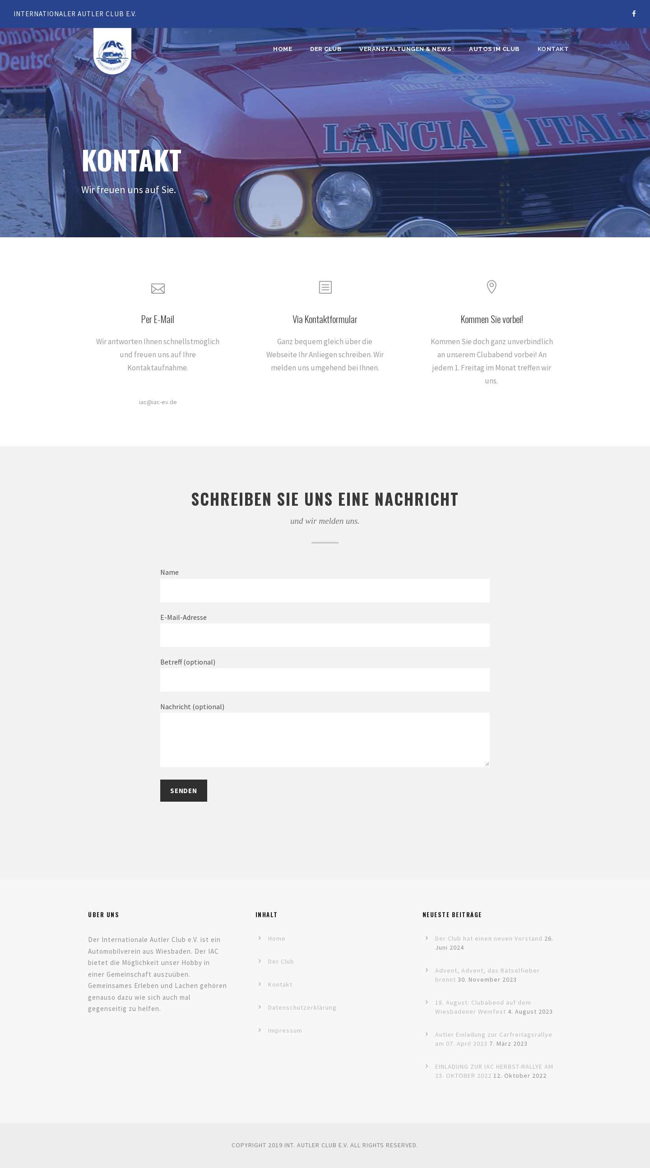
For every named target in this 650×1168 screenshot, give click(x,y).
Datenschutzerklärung (302, 1007)
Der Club (325, 49)
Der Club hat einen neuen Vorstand (489, 938)
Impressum (285, 1030)
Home (282, 49)
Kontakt (553, 49)
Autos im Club (494, 49)
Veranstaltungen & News (405, 49)
